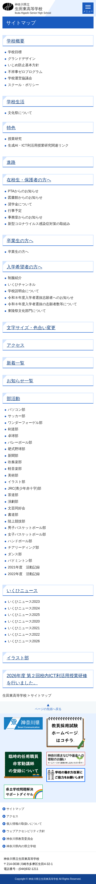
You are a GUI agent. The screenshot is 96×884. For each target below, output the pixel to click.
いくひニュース (22, 590)
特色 (11, 127)
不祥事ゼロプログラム (25, 72)
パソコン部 (16, 409)
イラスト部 (16, 482)
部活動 (13, 398)
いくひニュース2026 (24, 641)
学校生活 (15, 101)
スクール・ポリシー (23, 85)
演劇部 (13, 501)
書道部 (13, 515)
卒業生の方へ (20, 240)
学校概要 (15, 41)
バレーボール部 (20, 442)
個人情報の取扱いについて (24, 823)
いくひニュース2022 (24, 634)
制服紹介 (15, 278)
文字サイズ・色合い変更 (31, 327)
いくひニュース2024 (24, 608)
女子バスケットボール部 (27, 534)
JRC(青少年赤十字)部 (24, 488)
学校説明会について (23, 291)
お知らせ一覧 (20, 380)
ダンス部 (15, 554)
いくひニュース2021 (24, 628)
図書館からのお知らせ (25, 197)
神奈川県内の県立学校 (21, 846)
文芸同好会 (16, 508)
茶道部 (13, 495)
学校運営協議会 (20, 78)
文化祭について (20, 113)
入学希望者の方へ (24, 266)
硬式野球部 (16, 449)
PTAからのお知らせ (23, 191)
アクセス (15, 345)
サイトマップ (15, 809)
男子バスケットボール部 (27, 528)
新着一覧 (15, 363)
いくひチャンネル (22, 284)
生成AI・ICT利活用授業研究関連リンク (38, 145)
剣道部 (13, 429)
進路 (11, 162)
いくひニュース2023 (24, 602)
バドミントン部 (20, 560)
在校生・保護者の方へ (29, 179)
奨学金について (20, 204)
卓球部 (13, 436)
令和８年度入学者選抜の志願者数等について (42, 304)
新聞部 (13, 455)
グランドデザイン (22, 59)
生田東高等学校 (14, 695)
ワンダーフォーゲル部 (25, 423)
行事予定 (15, 211)
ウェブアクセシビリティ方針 (25, 831)
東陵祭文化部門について (27, 311)
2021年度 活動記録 (24, 567)
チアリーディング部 (23, 547)
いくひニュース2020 (24, 621)
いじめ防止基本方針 (23, 65)
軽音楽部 (15, 469)
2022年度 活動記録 (24, 574)
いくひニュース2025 (24, 615)
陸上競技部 (16, 521)
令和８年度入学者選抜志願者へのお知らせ (41, 298)
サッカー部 (16, 416)
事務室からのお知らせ (25, 217)
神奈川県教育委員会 (19, 839)
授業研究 (15, 139)
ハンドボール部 (20, 541)
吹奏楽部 (15, 462)
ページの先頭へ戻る (48, 709)
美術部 (13, 475)
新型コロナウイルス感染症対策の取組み (39, 224)
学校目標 (15, 52)
